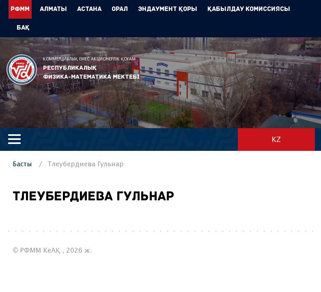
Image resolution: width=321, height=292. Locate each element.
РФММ (21, 69)
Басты (22, 164)
